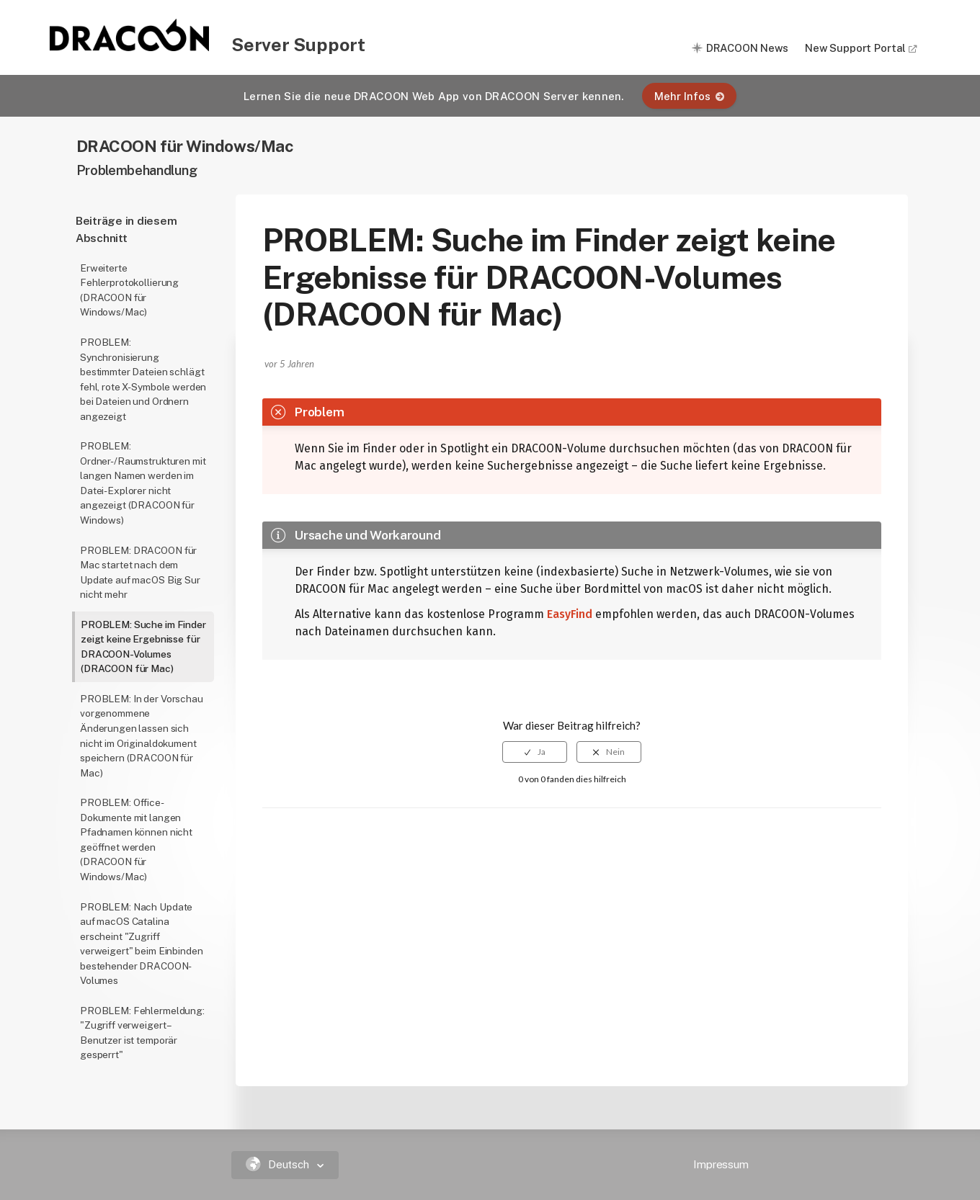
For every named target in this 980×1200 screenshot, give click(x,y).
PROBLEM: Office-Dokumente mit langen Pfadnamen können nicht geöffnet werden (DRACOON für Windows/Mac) (136, 839)
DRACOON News (747, 48)
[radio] (534, 752)
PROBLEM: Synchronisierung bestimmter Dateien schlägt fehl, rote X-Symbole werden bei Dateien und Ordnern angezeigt (143, 379)
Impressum (721, 1164)
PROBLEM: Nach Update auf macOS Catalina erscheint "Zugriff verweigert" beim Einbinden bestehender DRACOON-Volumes (141, 944)
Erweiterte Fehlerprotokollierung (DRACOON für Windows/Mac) (129, 290)
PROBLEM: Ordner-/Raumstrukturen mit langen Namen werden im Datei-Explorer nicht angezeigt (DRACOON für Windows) (142, 483)
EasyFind (569, 614)
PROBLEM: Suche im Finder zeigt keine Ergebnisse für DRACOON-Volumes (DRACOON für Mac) (143, 647)
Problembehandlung (136, 170)
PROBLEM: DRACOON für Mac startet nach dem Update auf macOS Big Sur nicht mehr (140, 573)
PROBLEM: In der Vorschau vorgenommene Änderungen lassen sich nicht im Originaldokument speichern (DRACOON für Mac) (141, 736)
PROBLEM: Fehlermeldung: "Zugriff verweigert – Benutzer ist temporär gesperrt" (142, 1033)
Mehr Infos (689, 96)
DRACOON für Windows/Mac (185, 146)
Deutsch (279, 1164)
